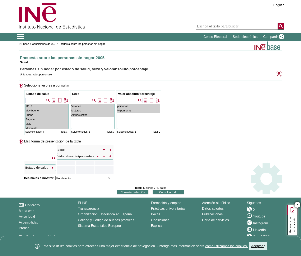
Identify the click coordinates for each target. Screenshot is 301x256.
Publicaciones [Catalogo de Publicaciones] (212, 214)
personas (138, 106)
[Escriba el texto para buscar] (237, 26)
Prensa (24, 228)
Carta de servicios (215, 220)
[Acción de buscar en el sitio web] (281, 26)
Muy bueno (47, 110)
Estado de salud (37, 94)
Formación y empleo (166, 203)
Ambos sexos (92, 115)
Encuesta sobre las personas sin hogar (82, 43)
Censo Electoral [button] (215, 37)
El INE (82, 203)
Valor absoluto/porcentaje (136, 94)
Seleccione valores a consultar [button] (46, 85)
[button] (272, 37)
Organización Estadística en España (105, 214)
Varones (92, 106)
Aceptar (258, 246)
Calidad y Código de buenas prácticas (106, 220)
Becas (155, 214)
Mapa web (26, 211)
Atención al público (216, 203)
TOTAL (47, 106)
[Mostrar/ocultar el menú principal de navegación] (20, 37)
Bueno (47, 115)
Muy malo (47, 128)
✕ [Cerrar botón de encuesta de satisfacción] (297, 205)
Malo (47, 124)
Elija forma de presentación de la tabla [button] (52, 141)
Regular (47, 119)
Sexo (75, 94)
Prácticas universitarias (168, 208)
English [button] (278, 5)
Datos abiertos (213, 208)
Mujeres (92, 110)
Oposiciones (160, 220)
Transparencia (88, 208)
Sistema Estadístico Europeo (99, 226)
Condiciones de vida (44, 43)
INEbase (24, 43)
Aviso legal (27, 216)
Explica (156, 226)
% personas (138, 110)
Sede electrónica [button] (245, 37)
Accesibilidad (28, 222)
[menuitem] (150, 110)
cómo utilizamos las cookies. (226, 246)
